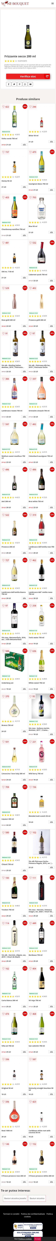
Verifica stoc (35, 76)
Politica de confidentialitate (33, 1214)
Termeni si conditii (11, 1214)
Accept (38, 1239)
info (24, 144)
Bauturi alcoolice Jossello (15, 1198)
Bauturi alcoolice (37, 1198)
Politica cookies (25, 1239)
